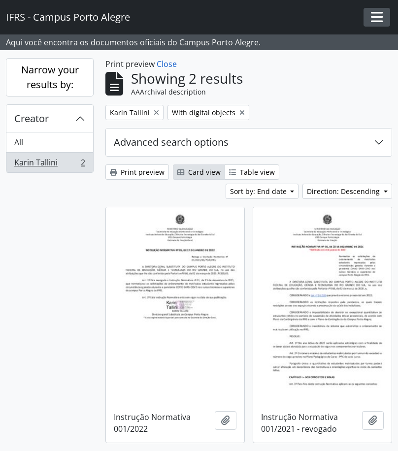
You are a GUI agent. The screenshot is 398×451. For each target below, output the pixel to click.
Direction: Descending (344, 191)
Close (167, 64)
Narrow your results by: (50, 77)
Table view (252, 172)
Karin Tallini (49, 164)
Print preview (137, 172)
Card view (199, 172)
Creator (31, 118)
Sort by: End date (259, 191)
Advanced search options (171, 142)
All (18, 142)
